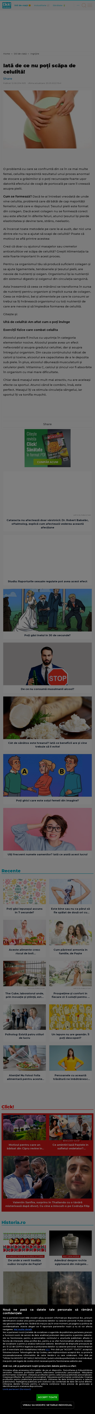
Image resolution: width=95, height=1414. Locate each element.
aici (48, 1349)
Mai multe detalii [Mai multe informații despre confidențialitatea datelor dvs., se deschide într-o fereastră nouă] (23, 1329)
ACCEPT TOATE (47, 1397)
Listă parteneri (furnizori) (17, 1389)
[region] (47, 1359)
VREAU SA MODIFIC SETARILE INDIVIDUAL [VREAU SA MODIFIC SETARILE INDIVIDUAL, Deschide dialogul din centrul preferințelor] (47, 1405)
